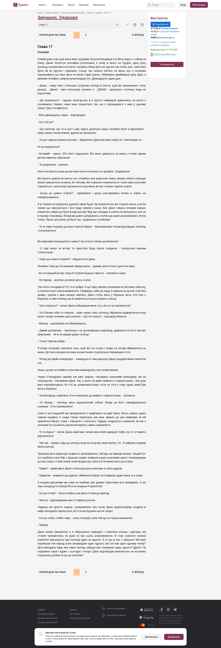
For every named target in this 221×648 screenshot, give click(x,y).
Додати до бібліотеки (164, 54)
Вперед (138, 35)
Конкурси (58, 4)
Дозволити (174, 637)
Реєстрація (198, 4)
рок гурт (171, 42)
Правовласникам (46, 614)
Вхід (183, 4)
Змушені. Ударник (94, 13)
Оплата (73, 609)
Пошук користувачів (80, 618)
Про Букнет (75, 614)
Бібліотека (99, 4)
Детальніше (151, 637)
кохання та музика (160, 45)
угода (163, 42)
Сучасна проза (166, 37)
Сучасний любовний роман (73, 13)
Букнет (40, 13)
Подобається (160, 24)
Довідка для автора (48, 622)
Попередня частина (52, 35)
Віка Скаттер (159, 18)
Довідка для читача (47, 618)
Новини (41, 609)
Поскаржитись (167, 64)
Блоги (71, 4)
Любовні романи (52, 13)
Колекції (83, 4)
